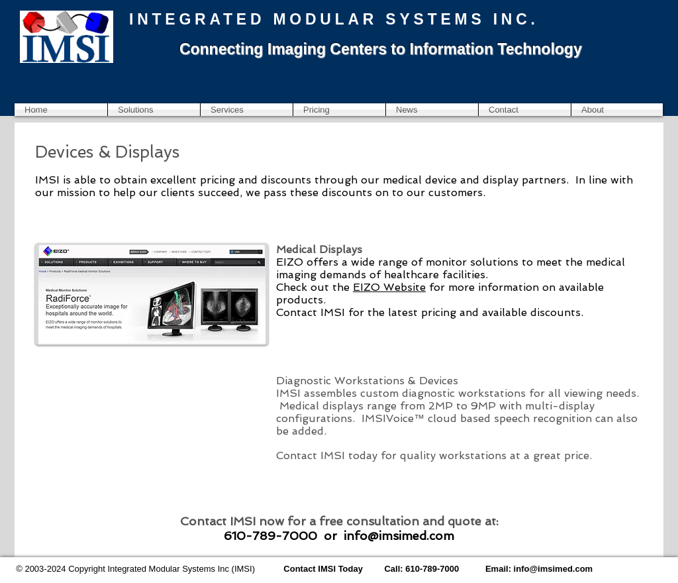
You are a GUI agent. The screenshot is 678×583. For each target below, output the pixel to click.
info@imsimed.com (399, 536)
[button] (154, 109)
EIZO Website (389, 287)
